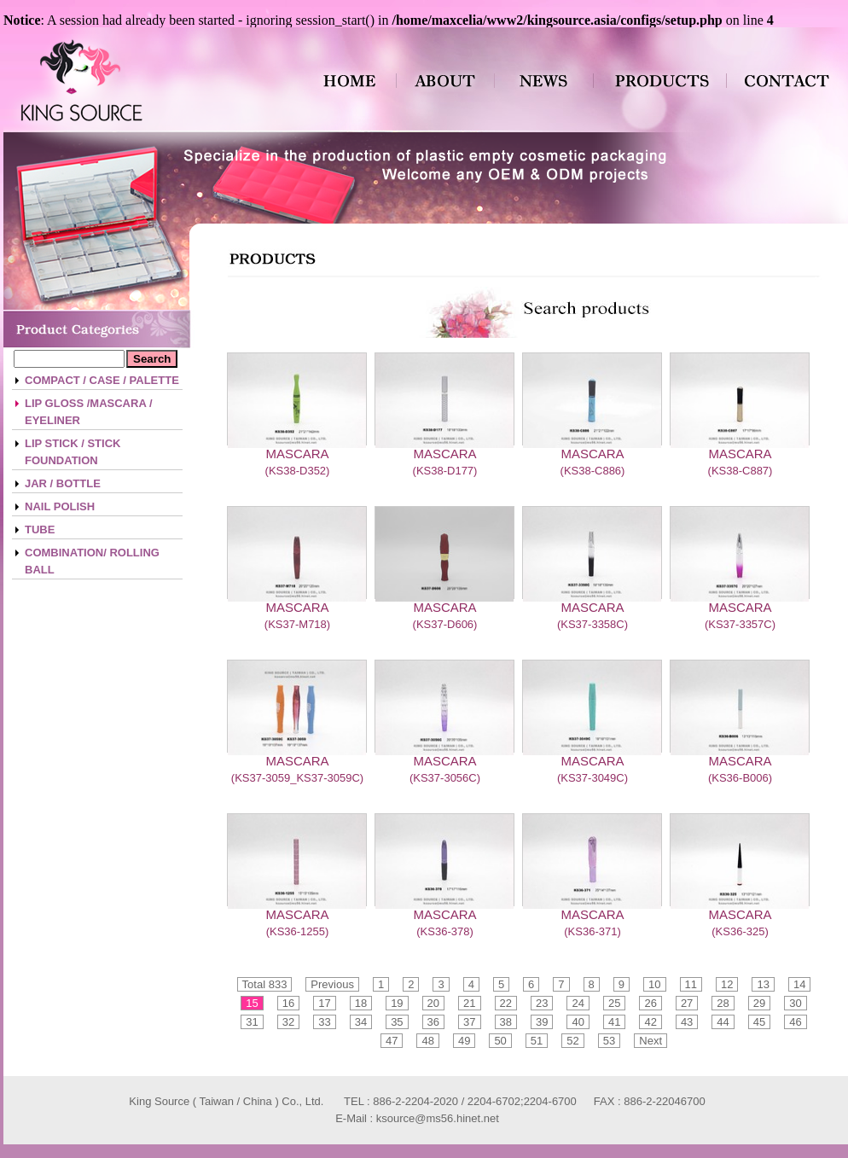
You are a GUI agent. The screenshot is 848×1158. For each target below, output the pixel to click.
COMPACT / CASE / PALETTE (102, 380)
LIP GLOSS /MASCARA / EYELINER (89, 412)
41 (614, 1021)
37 (469, 1021)
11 (691, 984)
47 (392, 1040)
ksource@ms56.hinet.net (437, 1118)
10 (654, 984)
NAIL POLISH (60, 506)
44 (723, 1021)
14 (799, 984)
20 (433, 1003)
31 (252, 1021)
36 (433, 1021)
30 (795, 1003)
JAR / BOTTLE (63, 483)
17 (324, 1003)
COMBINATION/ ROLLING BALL (92, 561)
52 (572, 1040)
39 (542, 1021)
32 (288, 1021)
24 (578, 1003)
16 (288, 1003)
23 (542, 1003)
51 (537, 1040)
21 (469, 1003)
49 (464, 1040)
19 (397, 1003)
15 (252, 1003)
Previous (332, 984)
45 (759, 1021)
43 (687, 1021)
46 (795, 1021)
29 (759, 1003)
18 (361, 1003)
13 (763, 984)
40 (578, 1021)
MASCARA (296, 453)
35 (397, 1021)
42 (650, 1021)
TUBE (40, 529)
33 (324, 1021)
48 (427, 1040)
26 (650, 1003)
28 (723, 1003)
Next (650, 1040)
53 (609, 1040)
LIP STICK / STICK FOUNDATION (72, 452)
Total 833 (265, 984)
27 (687, 1003)
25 (614, 1003)
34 (361, 1021)
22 (506, 1003)
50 (500, 1040)
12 (727, 984)
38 (506, 1021)
